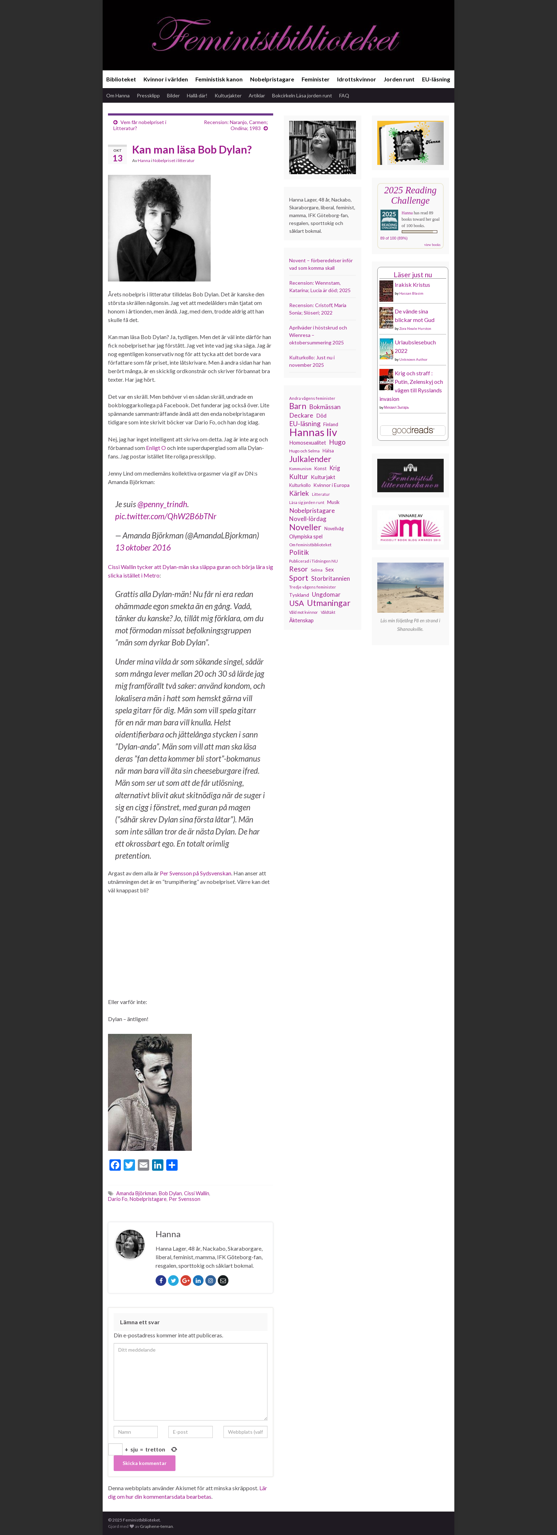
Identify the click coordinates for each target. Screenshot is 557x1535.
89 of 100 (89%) (394, 238)
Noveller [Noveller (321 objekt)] (305, 527)
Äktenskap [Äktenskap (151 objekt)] (301, 620)
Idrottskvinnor (356, 79)
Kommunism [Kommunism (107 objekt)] (300, 468)
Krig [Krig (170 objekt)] (334, 468)
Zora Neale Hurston (415, 328)
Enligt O (156, 447)
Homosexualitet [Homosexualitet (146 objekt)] (307, 442)
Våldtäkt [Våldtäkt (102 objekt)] (328, 612)
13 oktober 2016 (143, 547)
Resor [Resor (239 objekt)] (298, 569)
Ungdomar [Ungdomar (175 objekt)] (326, 594)
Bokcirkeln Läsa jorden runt (302, 95)
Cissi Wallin (196, 1193)
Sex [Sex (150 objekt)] (329, 569)
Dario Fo (118, 1199)
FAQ (344, 95)
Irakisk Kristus (412, 284)
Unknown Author (413, 359)
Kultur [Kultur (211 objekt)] (298, 477)
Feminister (316, 79)
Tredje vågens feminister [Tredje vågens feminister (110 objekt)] (312, 586)
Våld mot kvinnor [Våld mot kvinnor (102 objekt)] (303, 612)
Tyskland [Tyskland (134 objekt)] (299, 595)
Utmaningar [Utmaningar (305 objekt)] (329, 603)
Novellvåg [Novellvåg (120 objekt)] (334, 528)
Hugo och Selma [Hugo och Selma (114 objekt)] (304, 450)
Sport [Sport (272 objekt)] (298, 578)
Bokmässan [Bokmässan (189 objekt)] (325, 406)
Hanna (144, 160)
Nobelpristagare (272, 79)
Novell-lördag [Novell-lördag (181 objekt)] (307, 518)
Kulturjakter (228, 95)
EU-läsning (436, 79)
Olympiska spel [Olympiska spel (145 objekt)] (306, 536)
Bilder (173, 95)
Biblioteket (121, 79)
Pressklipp (148, 95)
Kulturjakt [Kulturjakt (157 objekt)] (323, 477)
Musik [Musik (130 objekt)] (333, 502)
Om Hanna (118, 95)
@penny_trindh (162, 504)
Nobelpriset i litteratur (174, 160)
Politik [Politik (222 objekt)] (299, 552)
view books (432, 245)
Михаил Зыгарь (396, 407)
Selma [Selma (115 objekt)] (317, 570)
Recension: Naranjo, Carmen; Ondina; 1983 (236, 125)
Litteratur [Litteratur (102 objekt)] (321, 494)
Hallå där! (197, 95)
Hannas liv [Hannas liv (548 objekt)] (313, 432)
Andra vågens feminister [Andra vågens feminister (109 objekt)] (312, 398)
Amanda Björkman (136, 1193)
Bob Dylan (170, 1193)
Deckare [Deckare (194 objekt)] (301, 415)
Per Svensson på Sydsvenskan (195, 873)
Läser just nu (413, 274)
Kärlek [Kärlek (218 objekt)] (299, 493)
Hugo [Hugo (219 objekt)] (337, 442)
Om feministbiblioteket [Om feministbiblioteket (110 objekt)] (310, 544)
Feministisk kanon (219, 79)
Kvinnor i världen (166, 79)
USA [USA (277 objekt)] (296, 603)
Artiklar (257, 95)
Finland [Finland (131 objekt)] (330, 424)
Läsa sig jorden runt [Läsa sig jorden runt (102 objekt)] (306, 502)
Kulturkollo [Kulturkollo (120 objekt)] (299, 485)
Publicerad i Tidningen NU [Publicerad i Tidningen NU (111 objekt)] (313, 560)
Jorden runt (399, 79)
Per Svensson (184, 1199)
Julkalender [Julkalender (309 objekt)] (310, 459)
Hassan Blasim (411, 293)
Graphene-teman (156, 1526)
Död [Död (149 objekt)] (321, 415)
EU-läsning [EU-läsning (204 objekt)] (304, 424)
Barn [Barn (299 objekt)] (297, 406)
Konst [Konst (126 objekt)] (320, 468)
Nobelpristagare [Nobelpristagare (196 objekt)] (312, 510)
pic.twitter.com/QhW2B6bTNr (165, 516)
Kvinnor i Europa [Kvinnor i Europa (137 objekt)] (331, 485)
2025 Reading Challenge (410, 195)
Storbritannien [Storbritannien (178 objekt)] (330, 578)
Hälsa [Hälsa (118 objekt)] (328, 450)
